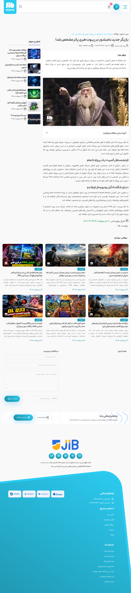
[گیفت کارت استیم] (14, 494)
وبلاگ (116, 34)
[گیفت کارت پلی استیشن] (29, 494)
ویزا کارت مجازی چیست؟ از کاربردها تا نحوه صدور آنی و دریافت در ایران (17, 53)
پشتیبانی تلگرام (23, 418)
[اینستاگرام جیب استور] (79, 456)
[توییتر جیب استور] (51, 456)
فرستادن (12, 399)
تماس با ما (110, 514)
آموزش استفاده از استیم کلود (16, 77)
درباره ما (111, 530)
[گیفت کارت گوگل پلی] (43, 494)
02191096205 (43, 418)
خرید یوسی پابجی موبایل (106, 566)
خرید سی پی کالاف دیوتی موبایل (103, 571)
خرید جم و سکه (109, 561)
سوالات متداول (109, 525)
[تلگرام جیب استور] (72, 456)
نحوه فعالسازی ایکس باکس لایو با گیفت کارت (16, 91)
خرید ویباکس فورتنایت (106, 576)
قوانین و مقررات (109, 520)
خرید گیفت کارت (109, 551)
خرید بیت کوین (109, 581)
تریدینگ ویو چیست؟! (18, 115)
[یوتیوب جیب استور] (58, 456)
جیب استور (124, 34)
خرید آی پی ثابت (109, 556)
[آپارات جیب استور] (65, 456)
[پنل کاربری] (116, 7)
